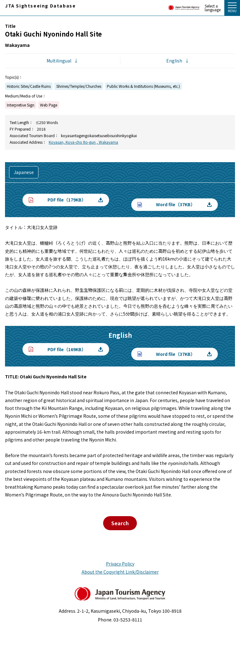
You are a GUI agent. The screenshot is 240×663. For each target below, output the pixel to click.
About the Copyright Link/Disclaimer (120, 572)
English (174, 60)
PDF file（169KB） (67, 349)
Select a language (213, 8)
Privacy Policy (120, 564)
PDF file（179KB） (67, 200)
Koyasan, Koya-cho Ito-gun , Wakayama (83, 142)
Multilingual (59, 60)
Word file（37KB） (175, 204)
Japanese (24, 172)
